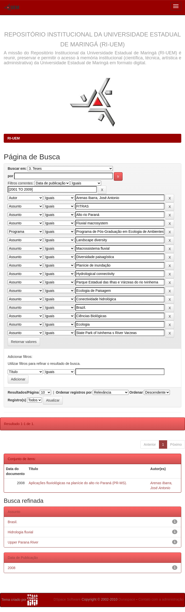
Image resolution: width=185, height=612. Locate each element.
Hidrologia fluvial (20, 532)
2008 (11, 568)
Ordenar (136, 392)
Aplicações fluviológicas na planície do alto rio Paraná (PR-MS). (78, 483)
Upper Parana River (23, 542)
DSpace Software (67, 599)
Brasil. (12, 522)
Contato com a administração (161, 599)
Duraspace (127, 599)
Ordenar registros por (74, 392)
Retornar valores (24, 342)
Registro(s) (17, 400)
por (10, 176)
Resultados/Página (23, 392)
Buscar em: (17, 168)
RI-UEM (13, 138)
